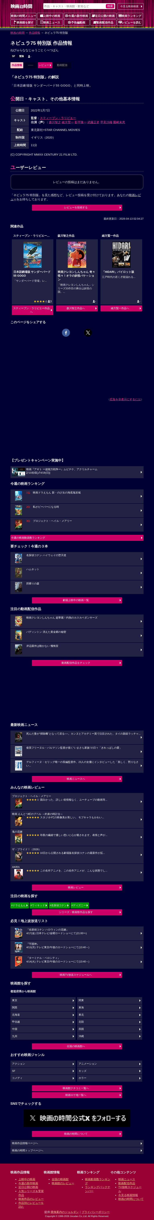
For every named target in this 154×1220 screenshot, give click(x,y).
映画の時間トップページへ (27, 1150)
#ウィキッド (37, 905)
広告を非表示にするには (125, 399)
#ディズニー (78, 905)
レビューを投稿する (76, 207)
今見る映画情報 (128, 1195)
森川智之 (55, 122)
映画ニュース (50, 22)
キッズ (82, 1071)
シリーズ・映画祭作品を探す (76, 912)
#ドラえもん (18, 905)
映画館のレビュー (63, 1183)
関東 (81, 1000)
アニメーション (88, 1063)
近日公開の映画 (103, 15)
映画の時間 (17, 32)
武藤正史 (93, 122)
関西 (14, 1007)
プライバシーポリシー (96, 1212)
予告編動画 (76, 22)
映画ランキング (130, 15)
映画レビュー (76, 887)
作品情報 (34, 32)
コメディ (17, 1078)
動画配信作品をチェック (76, 662)
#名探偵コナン (58, 905)
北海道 (16, 1014)
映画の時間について (76, 1133)
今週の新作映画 (76, 15)
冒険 (21, 56)
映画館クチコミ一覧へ (76, 1088)
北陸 (81, 1021)
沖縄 (81, 1036)
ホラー (82, 1078)
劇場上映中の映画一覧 (76, 600)
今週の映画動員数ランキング (28, 537)
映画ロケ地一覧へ (75, 1095)
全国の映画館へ (76, 1046)
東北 (81, 1014)
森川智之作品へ (76, 308)
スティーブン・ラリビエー (58, 118)
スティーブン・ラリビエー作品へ (31, 310)
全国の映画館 (60, 1179)
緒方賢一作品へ (120, 308)
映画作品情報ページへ (25, 1143)
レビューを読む (130, 22)
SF (13, 56)
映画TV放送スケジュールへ (76, 974)
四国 (81, 1029)
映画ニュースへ (76, 778)
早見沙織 (106, 122)
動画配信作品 (103, 22)
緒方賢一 (68, 122)
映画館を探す (23, 22)
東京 (14, 1000)
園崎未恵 (119, 122)
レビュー (44, 65)
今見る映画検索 (129, 6)
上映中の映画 (50, 15)
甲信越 (16, 1021)
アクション (18, 1063)
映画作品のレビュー (31, 1199)
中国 (14, 1029)
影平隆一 (81, 122)
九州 (14, 1036)
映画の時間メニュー (23, 15)
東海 (81, 1007)
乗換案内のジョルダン (65, 1212)
